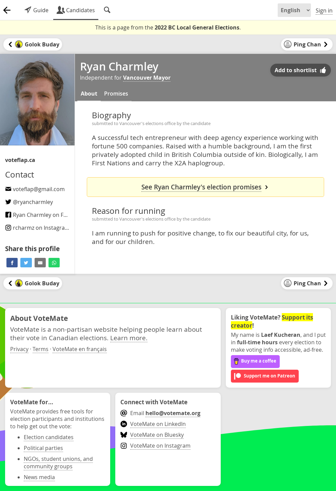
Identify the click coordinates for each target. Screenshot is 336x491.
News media (39, 477)
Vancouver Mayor (147, 77)
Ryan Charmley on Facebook (45, 215)
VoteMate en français (80, 349)
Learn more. (128, 337)
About (89, 93)
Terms (40, 349)
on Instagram (37, 227)
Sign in (324, 10)
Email (160, 413)
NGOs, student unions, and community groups (58, 462)
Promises (116, 93)
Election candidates (49, 437)
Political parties (43, 448)
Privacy (19, 349)
